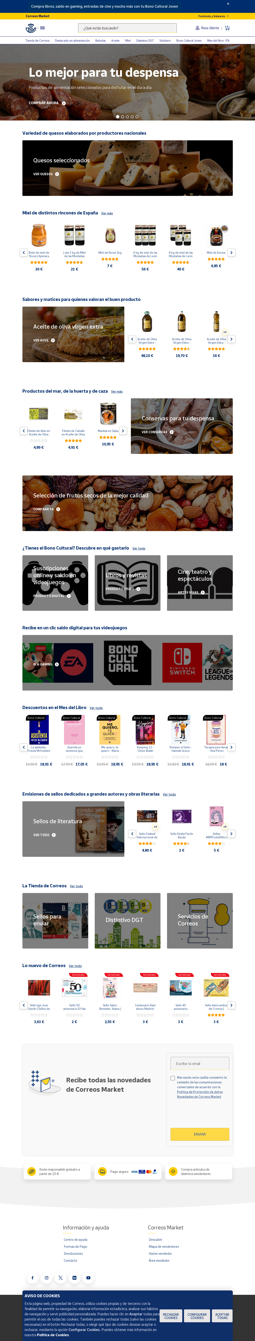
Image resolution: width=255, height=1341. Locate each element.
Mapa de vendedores (164, 1246)
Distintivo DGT (145, 40)
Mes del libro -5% (218, 40)
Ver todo (138, 548)
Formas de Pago (75, 1246)
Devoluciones (73, 1253)
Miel (128, 40)
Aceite (115, 40)
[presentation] (208, 1115)
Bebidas (100, 40)
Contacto (70, 1260)
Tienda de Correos (37, 40)
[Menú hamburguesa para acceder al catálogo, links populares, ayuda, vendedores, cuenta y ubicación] (42, 28)
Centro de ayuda (75, 1239)
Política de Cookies (53, 1335)
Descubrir (155, 1239)
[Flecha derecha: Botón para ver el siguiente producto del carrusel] (231, 252)
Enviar (200, 1134)
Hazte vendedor (160, 1253)
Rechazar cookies (171, 1316)
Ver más (107, 213)
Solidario (165, 40)
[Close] (228, 3)
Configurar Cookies (197, 1316)
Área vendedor (159, 1260)
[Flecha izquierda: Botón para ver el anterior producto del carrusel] (24, 252)
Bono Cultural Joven (189, 40)
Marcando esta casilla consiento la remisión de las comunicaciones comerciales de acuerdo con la (202, 1087)
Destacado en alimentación (72, 40)
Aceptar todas (222, 1316)
